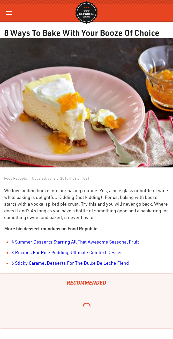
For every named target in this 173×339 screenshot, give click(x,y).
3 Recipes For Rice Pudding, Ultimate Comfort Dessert (67, 252)
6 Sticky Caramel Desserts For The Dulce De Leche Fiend (70, 263)
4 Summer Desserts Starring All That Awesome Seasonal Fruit (75, 242)
